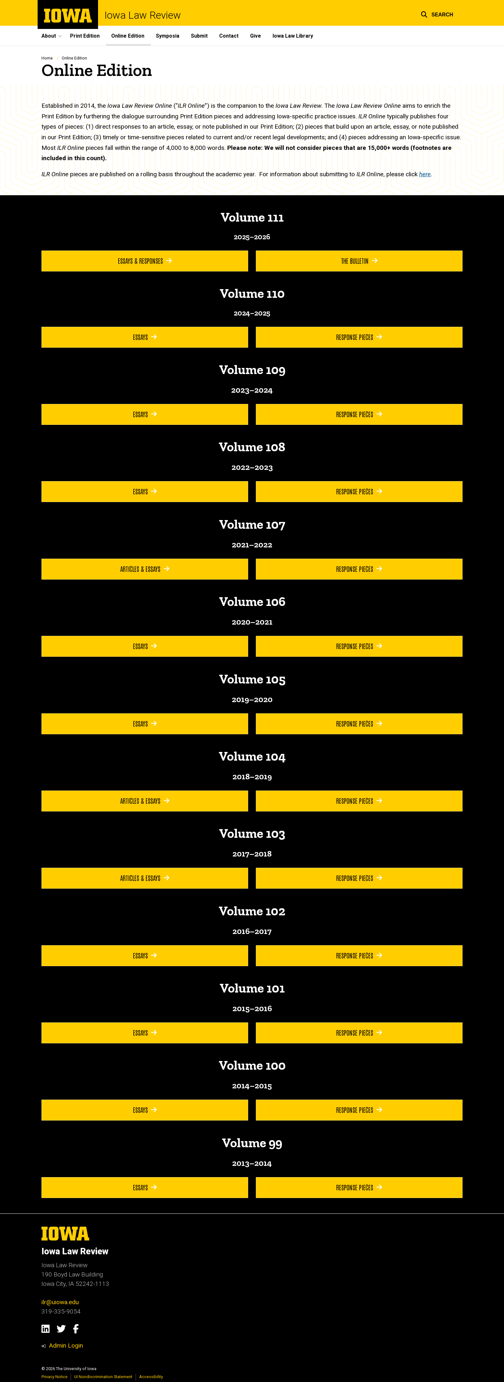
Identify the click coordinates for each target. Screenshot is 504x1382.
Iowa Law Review (142, 15)
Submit (199, 36)
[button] (437, 13)
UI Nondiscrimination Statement (103, 1376)
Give (255, 36)
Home (47, 58)
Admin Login (66, 1345)
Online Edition (127, 36)
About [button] (48, 36)
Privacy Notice (54, 1376)
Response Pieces (359, 337)
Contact (229, 36)
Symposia (167, 36)
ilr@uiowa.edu (60, 1302)
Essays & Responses (145, 260)
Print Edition (85, 36)
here (425, 174)
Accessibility (151, 1376)
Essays (145, 337)
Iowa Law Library (293, 36)
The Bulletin (359, 260)
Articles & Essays (144, 568)
